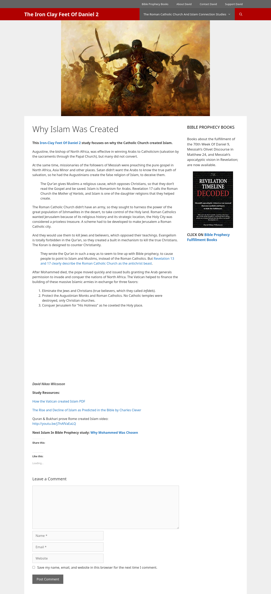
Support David (234, 4)
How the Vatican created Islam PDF (58, 401)
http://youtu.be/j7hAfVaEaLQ (54, 423)
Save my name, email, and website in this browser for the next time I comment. (97, 567)
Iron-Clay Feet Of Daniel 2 (60, 143)
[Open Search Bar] (241, 14)
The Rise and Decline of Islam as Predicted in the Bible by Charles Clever (86, 410)
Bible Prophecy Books (155, 4)
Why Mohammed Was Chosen (114, 432)
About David (184, 4)
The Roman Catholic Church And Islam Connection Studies (189, 14)
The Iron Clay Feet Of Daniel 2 (61, 14)
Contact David (208, 4)
